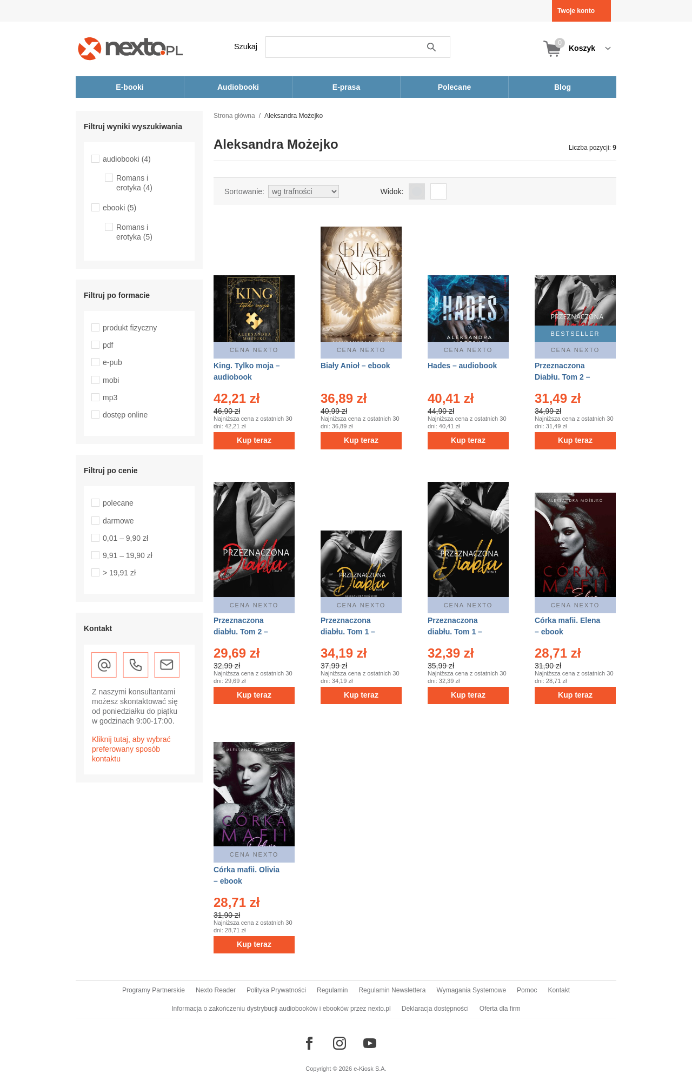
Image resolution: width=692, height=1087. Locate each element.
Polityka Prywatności (276, 990)
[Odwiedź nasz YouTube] (369, 1043)
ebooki (119, 207)
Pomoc (527, 990)
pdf (108, 345)
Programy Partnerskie (153, 990)
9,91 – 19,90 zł (127, 555)
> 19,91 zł (119, 572)
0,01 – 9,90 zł (125, 538)
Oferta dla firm (500, 1008)
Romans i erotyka (134, 183)
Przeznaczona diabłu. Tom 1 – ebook (455, 631)
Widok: (392, 191)
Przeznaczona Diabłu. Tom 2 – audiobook (562, 377)
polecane (118, 503)
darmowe (118, 520)
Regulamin (332, 990)
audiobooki (127, 159)
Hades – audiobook (462, 365)
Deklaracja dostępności (435, 1008)
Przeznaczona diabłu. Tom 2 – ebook (241, 631)
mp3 (110, 397)
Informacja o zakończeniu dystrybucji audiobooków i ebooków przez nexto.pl (281, 1008)
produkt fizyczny (130, 327)
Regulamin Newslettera (391, 990)
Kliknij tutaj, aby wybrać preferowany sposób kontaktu (131, 749)
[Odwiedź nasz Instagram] (339, 1043)
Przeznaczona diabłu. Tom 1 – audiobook (348, 631)
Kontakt (559, 990)
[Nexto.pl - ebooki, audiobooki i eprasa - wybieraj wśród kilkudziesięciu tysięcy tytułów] (130, 48)
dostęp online (125, 414)
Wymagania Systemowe (471, 990)
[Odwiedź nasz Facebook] (309, 1043)
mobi (111, 380)
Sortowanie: (244, 191)
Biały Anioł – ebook (355, 365)
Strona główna (234, 116)
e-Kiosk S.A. (370, 1068)
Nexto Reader (216, 990)
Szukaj (245, 46)
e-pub (112, 362)
